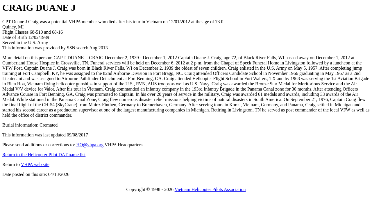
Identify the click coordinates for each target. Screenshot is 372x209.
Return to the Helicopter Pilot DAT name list (43, 154)
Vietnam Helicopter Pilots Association (210, 189)
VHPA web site (35, 164)
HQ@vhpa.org (89, 144)
